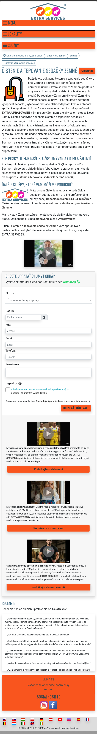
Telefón (10, 350)
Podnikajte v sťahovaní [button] (48, 469)
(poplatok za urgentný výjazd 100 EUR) (29, 393)
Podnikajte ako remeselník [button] (48, 587)
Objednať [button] (87, 70)
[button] (48, 23)
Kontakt (48, 689)
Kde (7, 324)
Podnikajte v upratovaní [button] (48, 528)
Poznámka (12, 364)
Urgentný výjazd (15, 383)
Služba (9, 293)
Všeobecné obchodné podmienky (48, 685)
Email (9, 338)
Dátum (9, 311)
